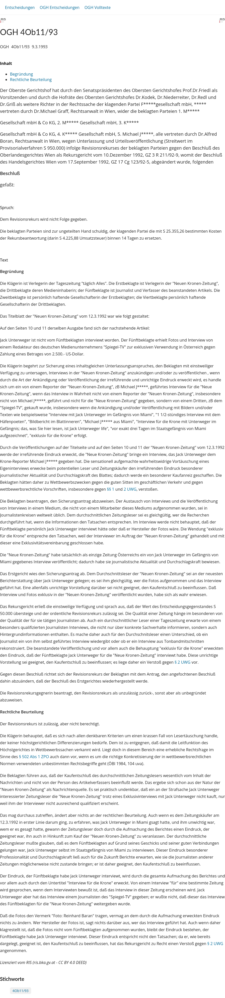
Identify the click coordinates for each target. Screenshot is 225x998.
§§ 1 (110, 489)
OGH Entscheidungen (59, 7)
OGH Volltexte (97, 7)
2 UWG (130, 489)
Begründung (21, 74)
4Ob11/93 (20, 990)
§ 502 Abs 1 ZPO (34, 756)
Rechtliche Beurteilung (31, 79)
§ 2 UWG (183, 662)
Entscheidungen (20, 7)
